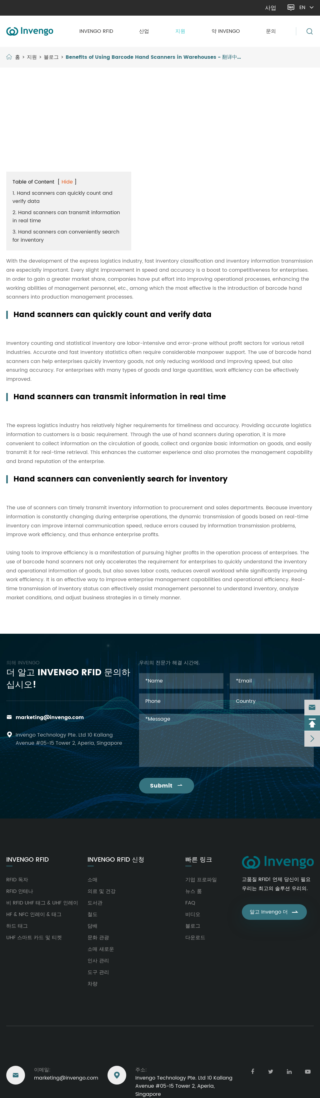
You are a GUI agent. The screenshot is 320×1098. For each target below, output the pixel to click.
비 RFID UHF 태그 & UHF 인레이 (42, 903)
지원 (180, 31)
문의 (271, 31)
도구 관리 (98, 972)
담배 (93, 926)
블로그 (51, 57)
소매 (93, 880)
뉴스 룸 (193, 891)
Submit (166, 785)
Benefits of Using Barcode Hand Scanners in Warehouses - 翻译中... (153, 57)
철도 (93, 914)
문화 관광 (98, 938)
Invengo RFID (96, 31)
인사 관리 (98, 961)
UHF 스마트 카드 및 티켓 (34, 938)
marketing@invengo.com (40, 8)
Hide (67, 182)
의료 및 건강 (102, 891)
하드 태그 (17, 926)
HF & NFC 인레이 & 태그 (34, 914)
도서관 (95, 903)
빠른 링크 (198, 860)
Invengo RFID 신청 (116, 860)
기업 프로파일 (201, 880)
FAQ (190, 903)
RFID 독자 (17, 880)
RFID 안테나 (19, 891)
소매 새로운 (101, 949)
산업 (144, 31)
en (307, 7)
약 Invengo (226, 31)
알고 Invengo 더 (274, 912)
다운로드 (195, 938)
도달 (12, 1051)
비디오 (192, 914)
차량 (93, 984)
